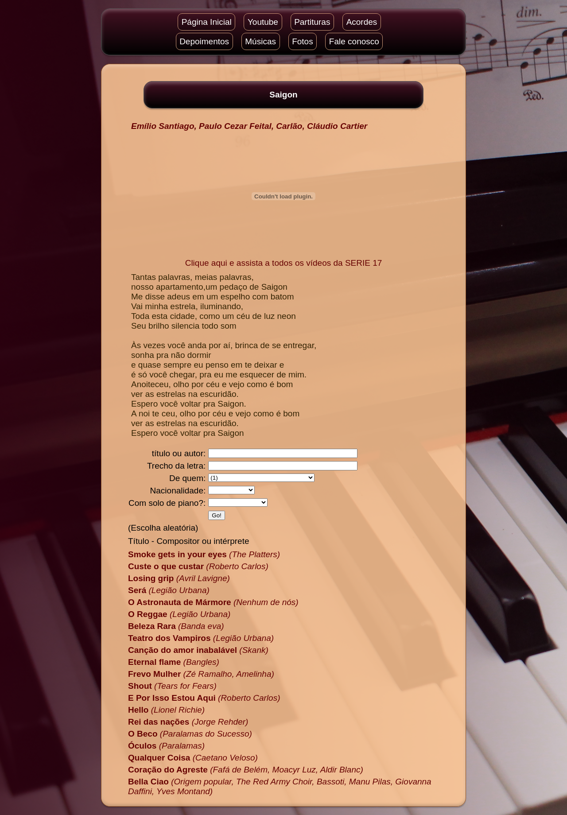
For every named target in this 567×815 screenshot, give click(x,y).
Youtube (263, 22)
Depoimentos (204, 41)
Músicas (260, 41)
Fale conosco (354, 41)
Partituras (312, 22)
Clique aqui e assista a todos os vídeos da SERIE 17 (283, 263)
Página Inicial (207, 22)
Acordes (361, 22)
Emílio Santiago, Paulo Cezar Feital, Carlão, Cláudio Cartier (249, 126)
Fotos (302, 41)
